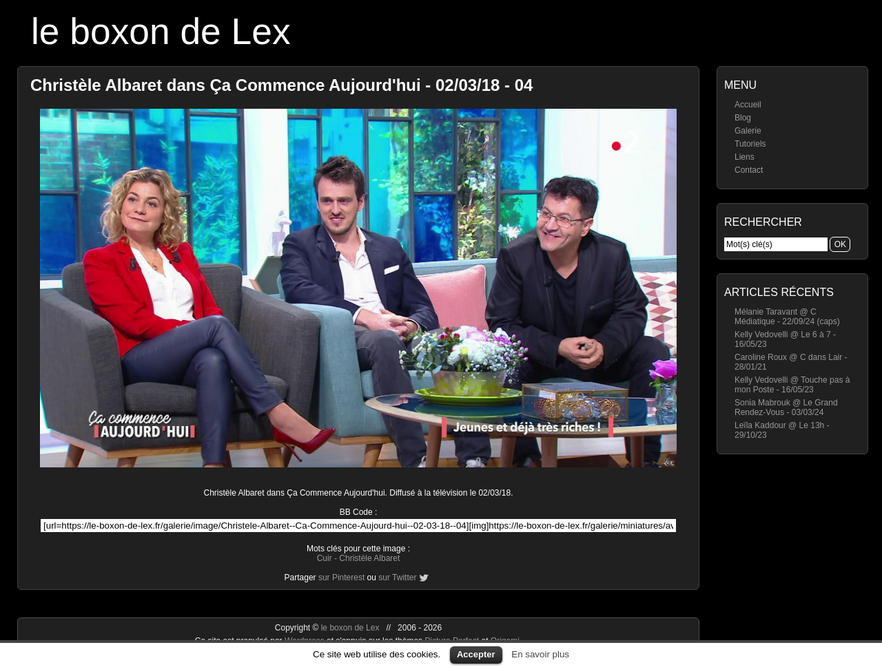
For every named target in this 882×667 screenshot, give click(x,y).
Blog (743, 118)
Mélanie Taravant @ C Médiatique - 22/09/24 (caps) (787, 316)
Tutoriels (750, 144)
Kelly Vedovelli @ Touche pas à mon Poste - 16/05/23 (792, 384)
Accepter (476, 654)
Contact (749, 170)
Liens (745, 157)
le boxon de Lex (161, 31)
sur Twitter (397, 577)
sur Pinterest (341, 577)
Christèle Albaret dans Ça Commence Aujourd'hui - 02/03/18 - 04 (281, 85)
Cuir (324, 558)
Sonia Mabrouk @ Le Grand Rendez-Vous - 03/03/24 (786, 407)
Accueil (748, 104)
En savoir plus (540, 654)
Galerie (748, 131)
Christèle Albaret (369, 558)
